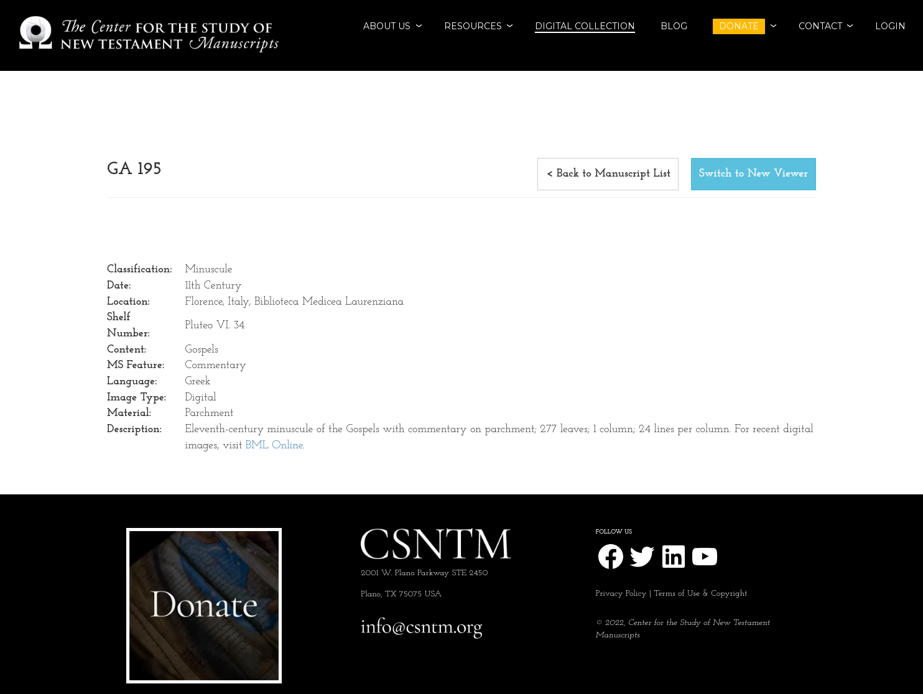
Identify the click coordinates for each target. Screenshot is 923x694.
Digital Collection (585, 26)
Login (890, 26)
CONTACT (820, 26)
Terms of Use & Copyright (700, 593)
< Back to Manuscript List (607, 174)
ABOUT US (386, 26)
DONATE (739, 26)
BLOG (674, 26)
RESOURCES (473, 26)
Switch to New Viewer (753, 174)
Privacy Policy (621, 593)
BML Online (274, 445)
